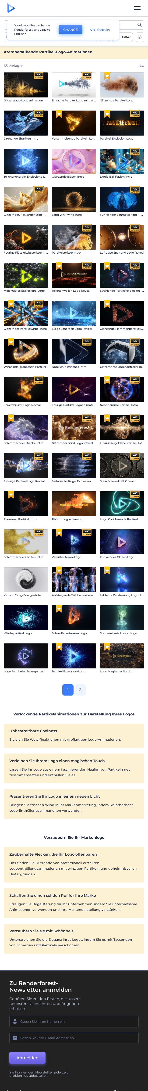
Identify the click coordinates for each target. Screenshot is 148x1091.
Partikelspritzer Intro (66, 252)
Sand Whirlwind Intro (67, 214)
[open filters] (122, 37)
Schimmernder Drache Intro (23, 443)
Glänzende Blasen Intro (68, 176)
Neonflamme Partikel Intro (119, 405)
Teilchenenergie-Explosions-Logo (27, 176)
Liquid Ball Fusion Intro (116, 176)
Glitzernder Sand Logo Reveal (72, 443)
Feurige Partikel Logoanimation (74, 405)
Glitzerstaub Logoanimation (23, 100)
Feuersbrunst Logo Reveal (22, 405)
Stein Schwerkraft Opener (118, 481)
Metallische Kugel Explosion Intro (75, 481)
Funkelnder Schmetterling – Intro (123, 214)
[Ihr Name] (74, 1021)
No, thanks (99, 30)
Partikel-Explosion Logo (117, 138)
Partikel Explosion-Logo (68, 671)
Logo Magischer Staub (115, 671)
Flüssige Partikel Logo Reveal (24, 481)
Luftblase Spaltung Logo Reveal (122, 252)
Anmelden (27, 1057)
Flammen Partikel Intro (20, 519)
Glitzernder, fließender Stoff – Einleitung (31, 214)
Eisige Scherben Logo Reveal (72, 328)
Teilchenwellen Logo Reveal (71, 290)
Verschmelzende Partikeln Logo (74, 138)
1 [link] (68, 690)
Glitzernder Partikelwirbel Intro (25, 328)
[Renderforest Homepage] (11, 8)
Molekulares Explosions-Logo (24, 290)
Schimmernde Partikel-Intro (23, 557)
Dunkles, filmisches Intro (69, 367)
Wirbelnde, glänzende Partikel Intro (28, 367)
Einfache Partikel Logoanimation (75, 100)
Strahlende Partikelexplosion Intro (124, 290)
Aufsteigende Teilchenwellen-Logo (76, 595)
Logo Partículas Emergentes (24, 671)
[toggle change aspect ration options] (140, 37)
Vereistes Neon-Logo (66, 557)
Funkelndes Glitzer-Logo (117, 557)
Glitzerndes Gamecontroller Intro (123, 367)
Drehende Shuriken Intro (21, 138)
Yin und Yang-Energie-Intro (23, 595)
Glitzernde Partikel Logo (117, 100)
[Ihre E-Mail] (74, 1038)
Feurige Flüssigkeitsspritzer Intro (27, 252)
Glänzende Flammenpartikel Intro (123, 328)
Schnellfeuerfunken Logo (69, 633)
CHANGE (70, 30)
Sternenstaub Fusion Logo (118, 633)
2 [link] (80, 690)
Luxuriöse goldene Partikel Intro (122, 443)
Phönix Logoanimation (68, 519)
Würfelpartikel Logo (18, 633)
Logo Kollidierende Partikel (119, 519)
